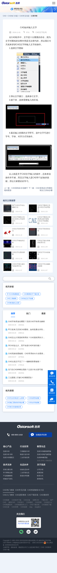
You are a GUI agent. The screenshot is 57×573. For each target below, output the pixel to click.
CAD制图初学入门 (21, 505)
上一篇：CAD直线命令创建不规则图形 (16, 189)
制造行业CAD (24, 454)
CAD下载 (6, 550)
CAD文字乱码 (41, 32)
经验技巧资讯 (7, 479)
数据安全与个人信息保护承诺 (29, 547)
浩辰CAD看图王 (8, 457)
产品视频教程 (7, 476)
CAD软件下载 (16, 500)
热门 (28, 313)
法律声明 (6, 547)
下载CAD (44, 500)
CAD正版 (27, 500)
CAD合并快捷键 (33, 402)
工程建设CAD (24, 451)
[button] (27, 10)
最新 (43, 313)
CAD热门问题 (13, 16)
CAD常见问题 (24, 16)
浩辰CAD (6, 451)
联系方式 (40, 476)
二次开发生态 (24, 473)
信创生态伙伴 (24, 469)
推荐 (13, 313)
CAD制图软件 (7, 505)
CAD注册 (6, 507)
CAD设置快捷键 (33, 398)
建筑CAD (12, 502)
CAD (4, 16)
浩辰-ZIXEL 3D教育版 (44, 461)
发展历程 (40, 473)
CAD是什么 (48, 502)
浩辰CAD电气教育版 (44, 454)
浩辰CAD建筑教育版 (44, 451)
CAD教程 (29, 502)
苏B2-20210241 (37, 543)
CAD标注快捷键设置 (14, 407)
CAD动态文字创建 (27, 298)
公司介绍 (40, 469)
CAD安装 (38, 502)
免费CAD (36, 500)
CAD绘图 (24, 507)
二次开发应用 (24, 457)
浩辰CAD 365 (8, 454)
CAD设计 (20, 502)
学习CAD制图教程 (13, 294)
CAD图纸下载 (46, 505)
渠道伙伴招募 (24, 476)
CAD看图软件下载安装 (31, 294)
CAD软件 (48, 547)
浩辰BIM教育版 (42, 457)
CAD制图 (6, 500)
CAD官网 (15, 507)
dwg (30, 507)
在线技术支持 (41, 435)
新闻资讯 (40, 479)
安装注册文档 (7, 469)
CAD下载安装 (34, 505)
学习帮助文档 (7, 473)
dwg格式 (38, 507)
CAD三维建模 (11, 298)
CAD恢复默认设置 (13, 303)
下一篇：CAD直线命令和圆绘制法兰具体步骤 (40, 189)
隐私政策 (14, 547)
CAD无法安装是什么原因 (15, 398)
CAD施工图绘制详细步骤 (15, 402)
